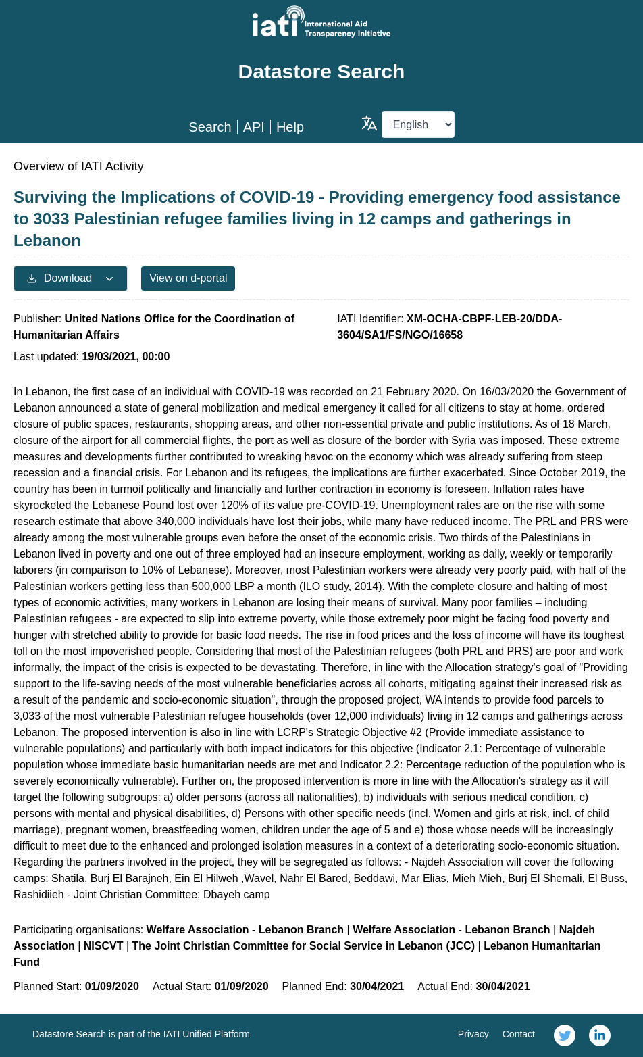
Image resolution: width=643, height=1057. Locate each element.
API (254, 127)
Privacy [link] (473, 1034)
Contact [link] (519, 1034)
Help (290, 127)
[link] (564, 1035)
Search (209, 127)
